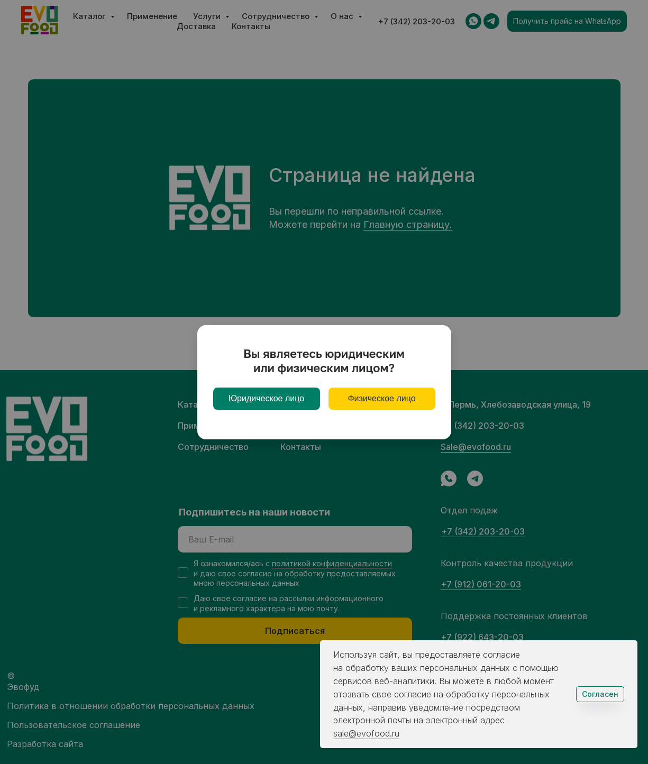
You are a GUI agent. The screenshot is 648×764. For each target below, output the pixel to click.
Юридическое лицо (266, 398)
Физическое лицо (381, 398)
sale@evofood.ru (366, 733)
